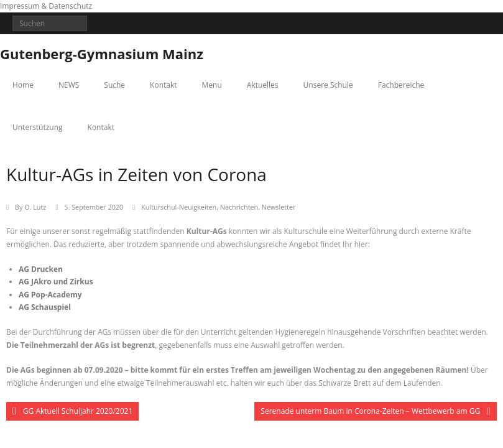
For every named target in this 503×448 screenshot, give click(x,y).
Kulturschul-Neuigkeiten (178, 207)
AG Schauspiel (45, 307)
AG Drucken (41, 269)
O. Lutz (35, 207)
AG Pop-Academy (50, 294)
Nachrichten (239, 207)
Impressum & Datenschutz (46, 6)
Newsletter (279, 207)
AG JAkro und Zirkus (56, 281)
